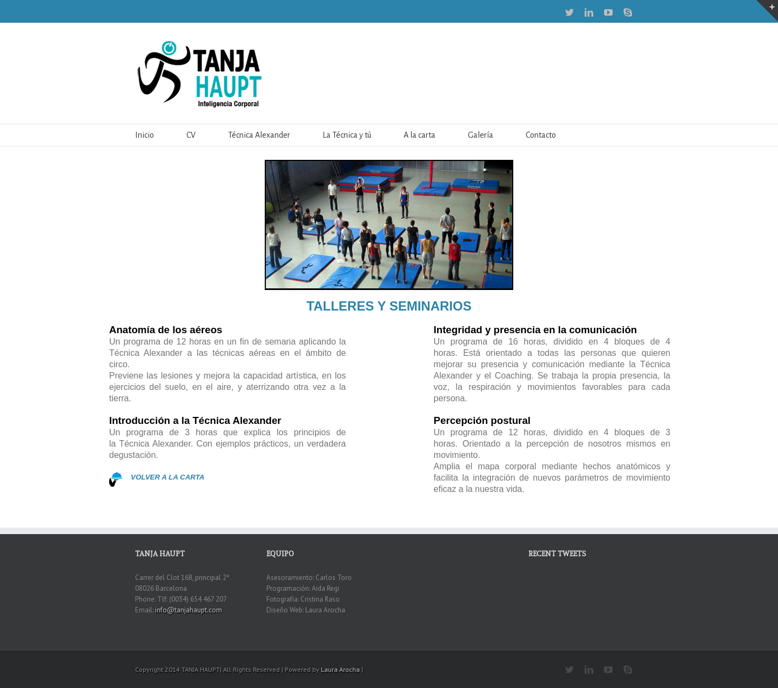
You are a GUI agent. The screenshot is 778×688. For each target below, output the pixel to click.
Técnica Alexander (259, 135)
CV (191, 135)
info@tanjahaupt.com (188, 610)
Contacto (541, 135)
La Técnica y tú (347, 135)
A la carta (419, 135)
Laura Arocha (340, 669)
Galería (480, 135)
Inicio (144, 135)
